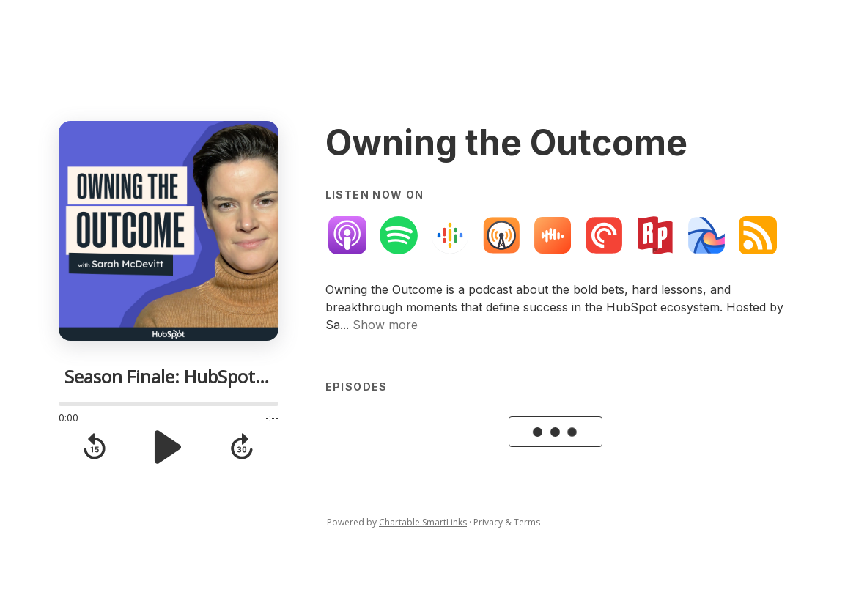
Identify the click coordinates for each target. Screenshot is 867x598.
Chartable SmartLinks (423, 522)
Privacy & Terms (506, 522)
